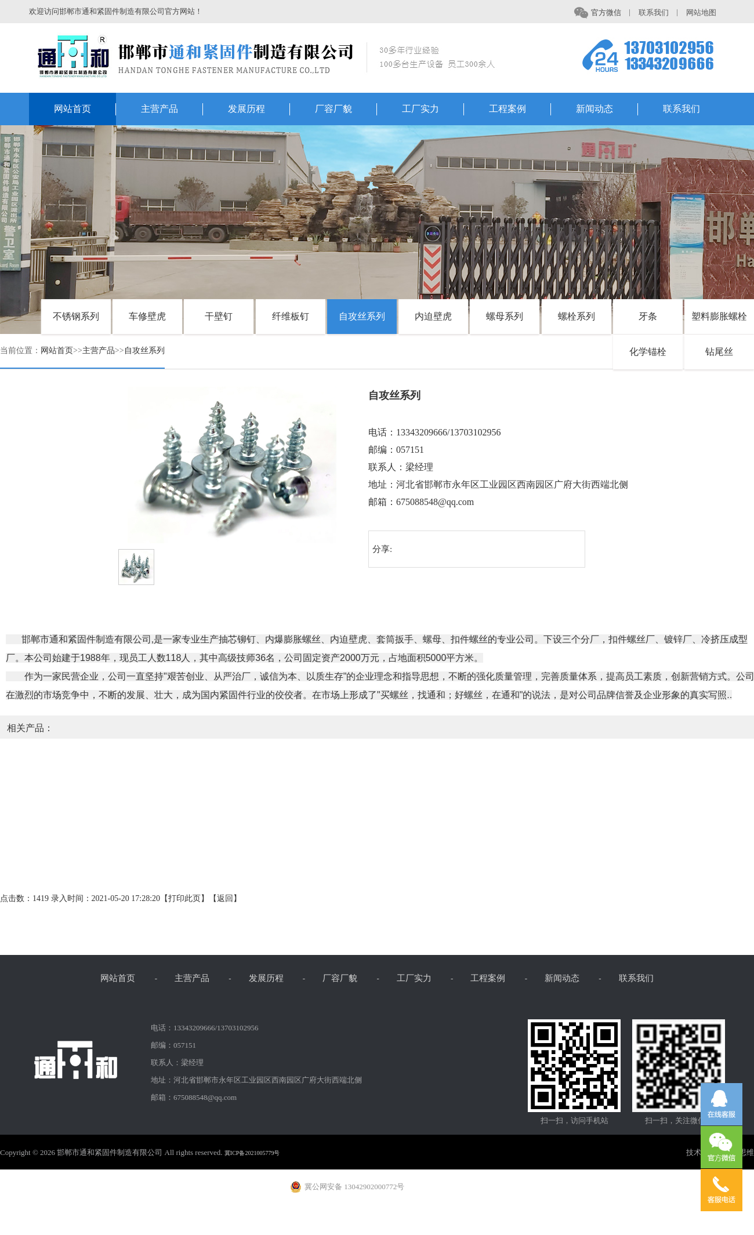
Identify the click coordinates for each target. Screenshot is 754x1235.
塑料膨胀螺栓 (719, 316)
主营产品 (172, 110)
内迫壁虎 (433, 316)
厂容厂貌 (346, 110)
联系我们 (658, 12)
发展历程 (259, 110)
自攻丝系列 (362, 316)
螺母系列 (504, 316)
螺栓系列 (576, 316)
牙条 (648, 316)
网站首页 (85, 110)
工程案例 (520, 110)
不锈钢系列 (76, 316)
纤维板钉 (290, 316)
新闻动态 (607, 110)
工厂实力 (433, 110)
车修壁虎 (147, 316)
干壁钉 (219, 316)
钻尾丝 (719, 352)
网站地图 (706, 12)
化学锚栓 (647, 352)
